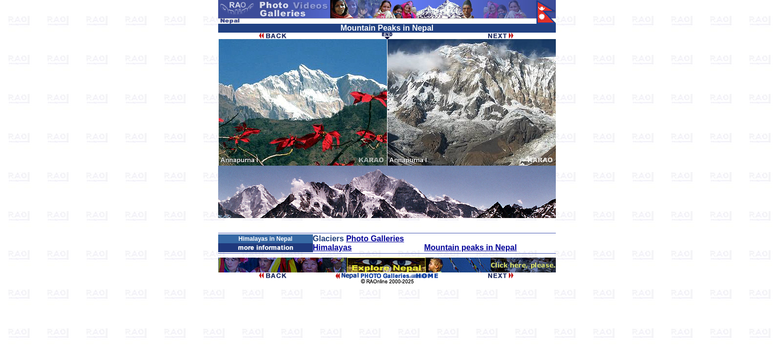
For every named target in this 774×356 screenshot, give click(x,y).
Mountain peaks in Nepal (470, 247)
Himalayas (332, 247)
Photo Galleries (375, 238)
